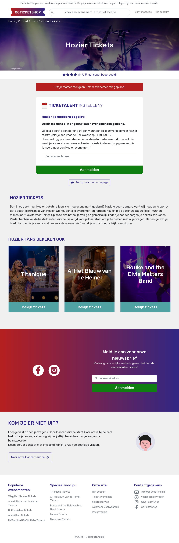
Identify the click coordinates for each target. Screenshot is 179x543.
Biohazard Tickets (60, 519)
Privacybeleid (99, 512)
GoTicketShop (149, 507)
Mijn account (99, 491)
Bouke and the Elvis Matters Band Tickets (66, 507)
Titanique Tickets (60, 491)
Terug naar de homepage (89, 182)
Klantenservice (100, 501)
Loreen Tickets (58, 514)
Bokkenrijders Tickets (20, 510)
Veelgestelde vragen (152, 496)
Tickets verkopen (102, 496)
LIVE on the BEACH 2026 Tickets (26, 520)
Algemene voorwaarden (105, 507)
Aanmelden (89, 170)
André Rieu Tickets (18, 515)
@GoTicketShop (150, 501)
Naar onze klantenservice (30, 457)
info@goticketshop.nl (153, 491)
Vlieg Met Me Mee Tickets (22, 496)
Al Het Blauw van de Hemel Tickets (23, 503)
